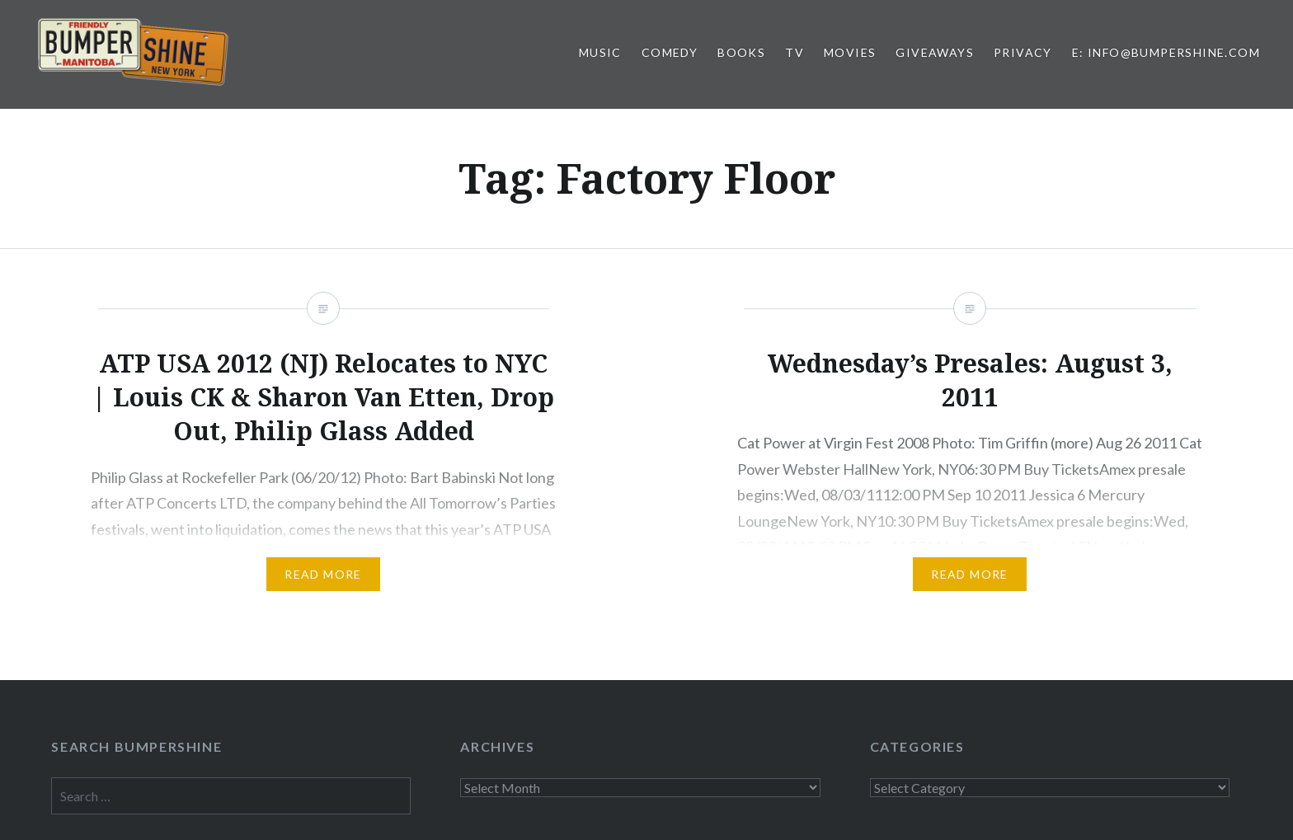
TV (794, 52)
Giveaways (935, 52)
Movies (850, 52)
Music (600, 52)
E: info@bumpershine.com (1166, 52)
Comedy (670, 52)
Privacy (1023, 52)
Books (741, 52)
